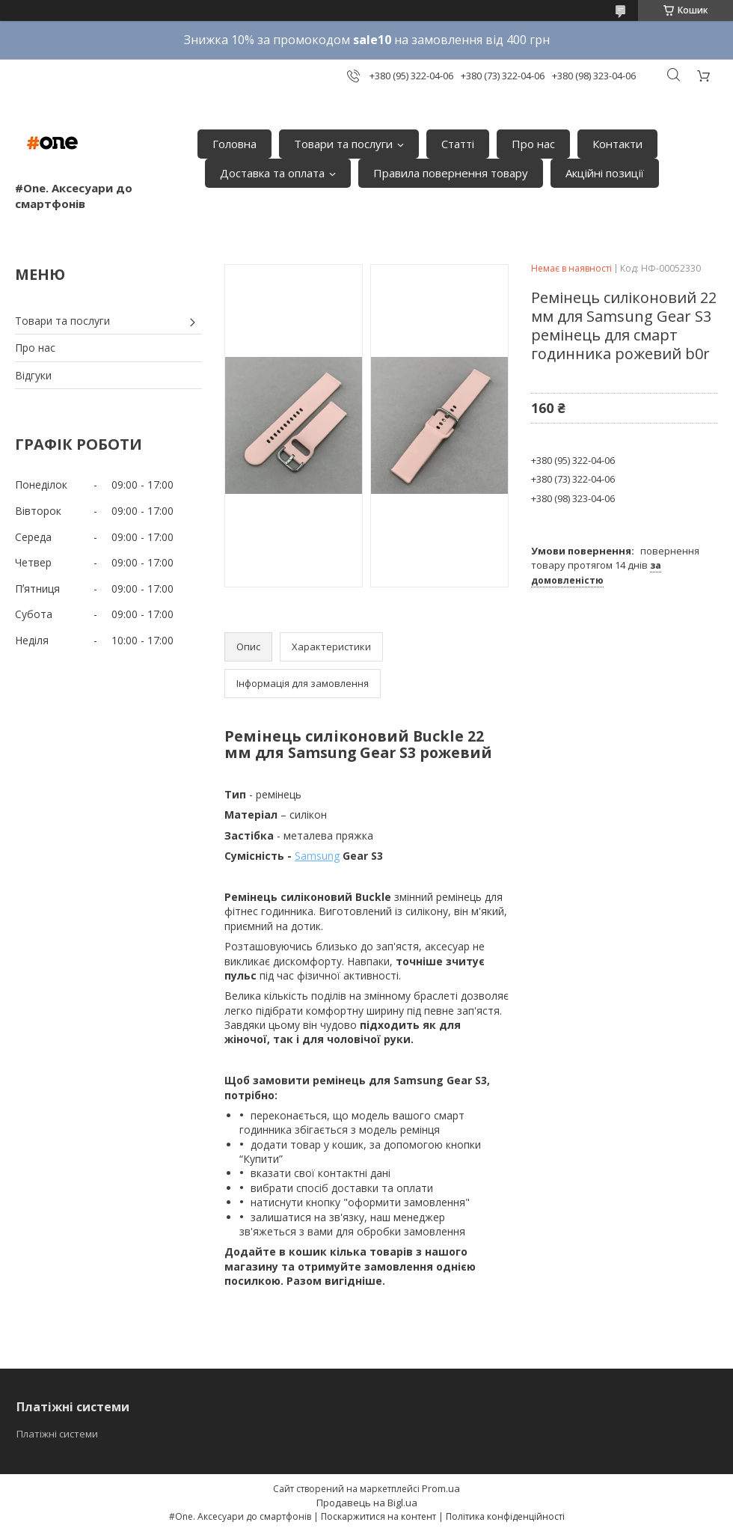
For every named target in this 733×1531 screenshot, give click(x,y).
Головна (234, 143)
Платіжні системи (57, 1433)
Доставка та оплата (272, 172)
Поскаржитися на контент (378, 1516)
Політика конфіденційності (505, 1516)
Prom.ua (441, 1488)
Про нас (533, 143)
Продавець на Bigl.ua (366, 1502)
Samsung (317, 856)
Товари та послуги (343, 143)
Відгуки (33, 375)
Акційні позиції (604, 172)
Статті (457, 143)
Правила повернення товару (450, 172)
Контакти (617, 143)
